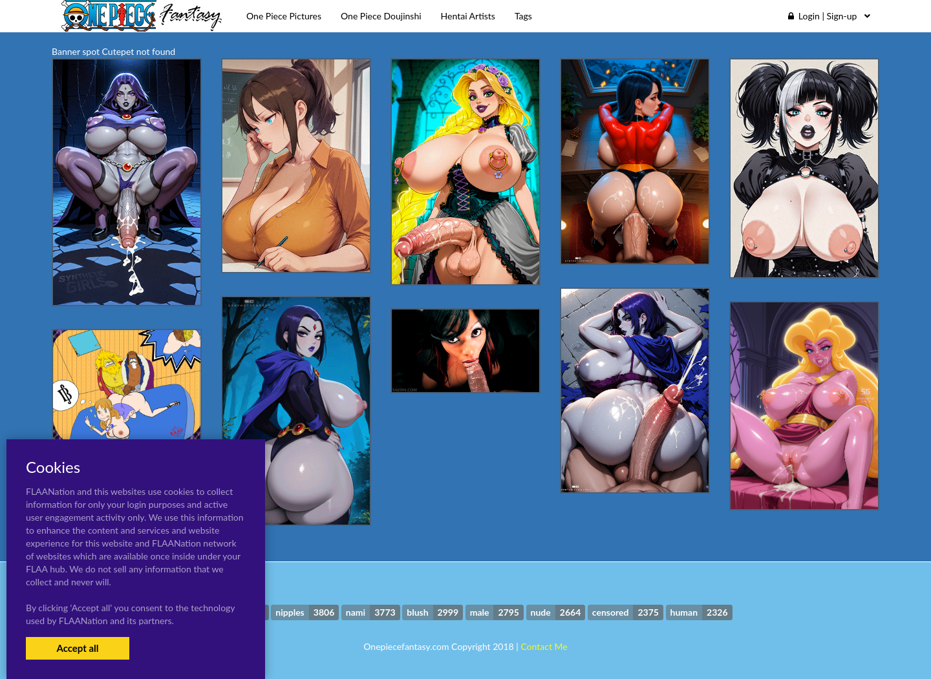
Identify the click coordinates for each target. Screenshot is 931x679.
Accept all (77, 648)
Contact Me (543, 646)
